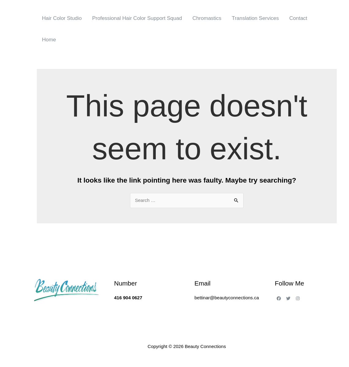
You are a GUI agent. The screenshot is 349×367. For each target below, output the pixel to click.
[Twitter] (288, 298)
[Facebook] (279, 298)
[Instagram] (298, 298)
